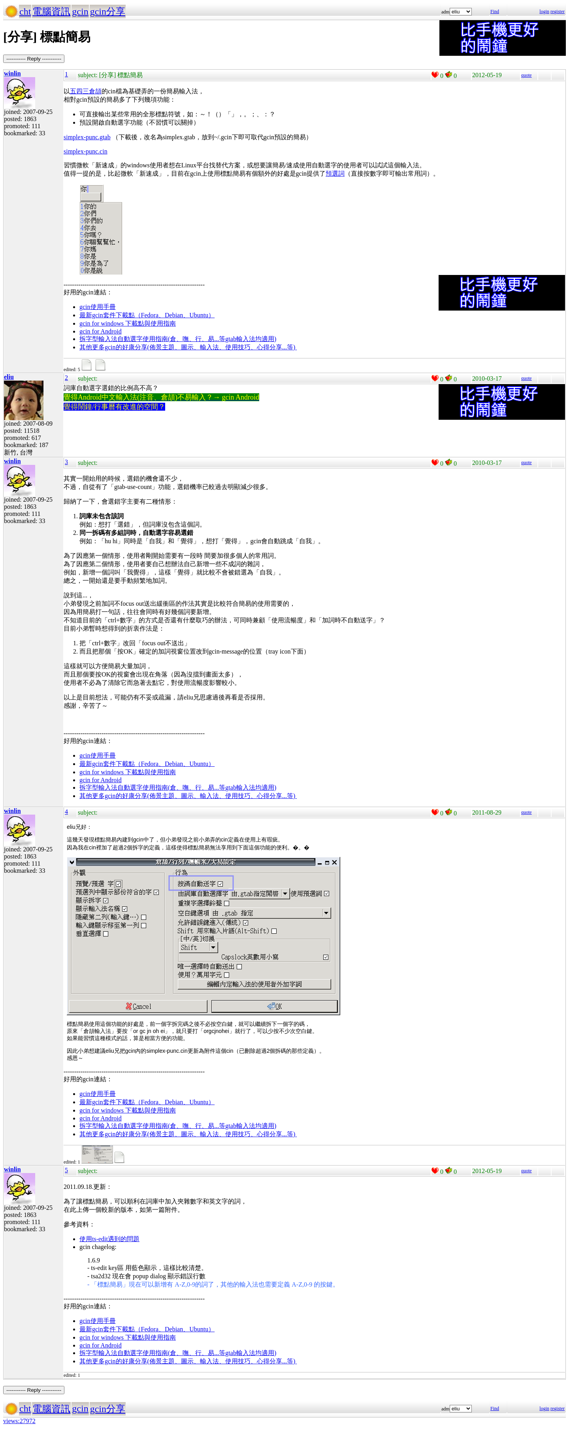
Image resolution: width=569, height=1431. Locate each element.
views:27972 (19, 1421)
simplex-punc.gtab (87, 137)
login (544, 11)
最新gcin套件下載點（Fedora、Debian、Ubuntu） (147, 315)
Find (494, 11)
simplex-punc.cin (85, 151)
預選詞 (335, 173)
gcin (80, 11)
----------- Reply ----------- (33, 59)
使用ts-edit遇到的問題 (109, 1239)
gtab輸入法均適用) (250, 338)
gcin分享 (107, 11)
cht (25, 11)
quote (526, 75)
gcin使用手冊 (97, 306)
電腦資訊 (51, 11)
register (557, 11)
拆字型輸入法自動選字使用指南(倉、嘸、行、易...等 (152, 338)
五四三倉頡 (86, 91)
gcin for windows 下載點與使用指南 (127, 323)
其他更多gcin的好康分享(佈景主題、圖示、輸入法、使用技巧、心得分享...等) (188, 347)
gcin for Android (100, 331)
